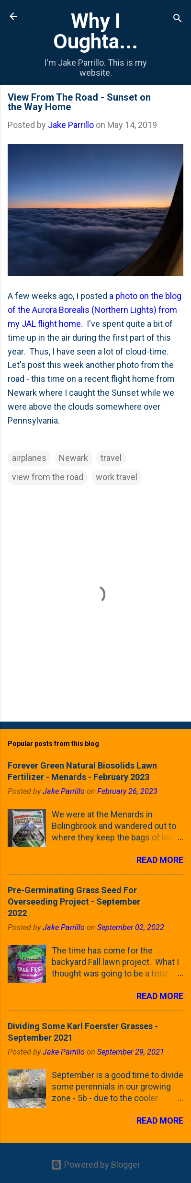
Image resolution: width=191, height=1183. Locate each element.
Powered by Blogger (95, 1165)
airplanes (29, 458)
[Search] (177, 19)
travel (111, 458)
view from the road (47, 477)
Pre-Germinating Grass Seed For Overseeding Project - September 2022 (74, 901)
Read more (159, 860)
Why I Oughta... (95, 31)
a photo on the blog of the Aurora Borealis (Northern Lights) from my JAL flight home (94, 310)
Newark (73, 458)
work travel (116, 477)
